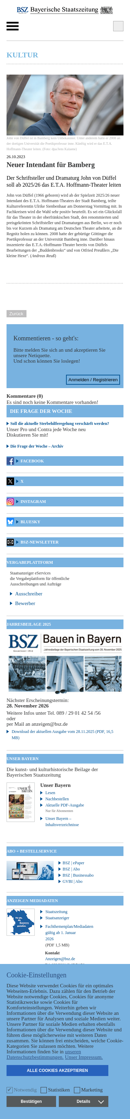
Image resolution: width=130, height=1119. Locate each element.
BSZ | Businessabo (78, 875)
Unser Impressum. (84, 1057)
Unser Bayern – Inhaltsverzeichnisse (62, 821)
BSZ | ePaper (73, 862)
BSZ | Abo (71, 869)
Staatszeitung (56, 911)
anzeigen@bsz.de (50, 724)
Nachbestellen (57, 799)
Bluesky (30, 521)
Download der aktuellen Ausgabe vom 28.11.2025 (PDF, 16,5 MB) (62, 734)
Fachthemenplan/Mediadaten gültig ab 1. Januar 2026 (65, 935)
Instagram (33, 501)
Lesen (50, 792)
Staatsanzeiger (57, 917)
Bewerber (25, 603)
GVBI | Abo (73, 881)
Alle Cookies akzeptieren (57, 1070)
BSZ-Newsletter (40, 542)
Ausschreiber (28, 593)
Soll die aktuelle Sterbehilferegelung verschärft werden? (59, 423)
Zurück (16, 313)
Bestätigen (31, 1101)
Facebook (32, 461)
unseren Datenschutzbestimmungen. (44, 1054)
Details (90, 1101)
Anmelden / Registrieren (93, 379)
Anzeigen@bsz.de (60, 958)
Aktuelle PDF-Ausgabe (64, 805)
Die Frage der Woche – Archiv (36, 446)
